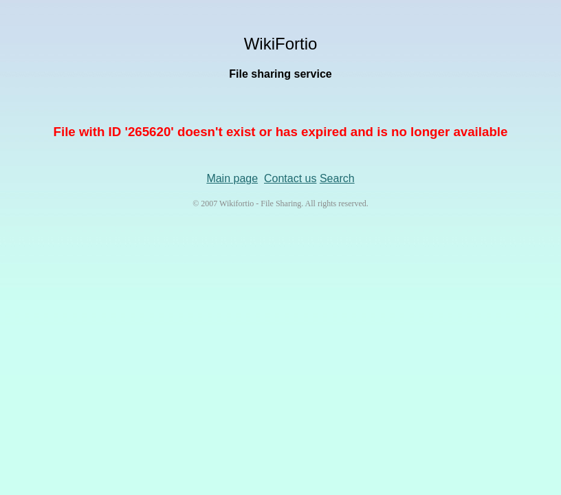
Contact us (290, 178)
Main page (232, 178)
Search (337, 178)
